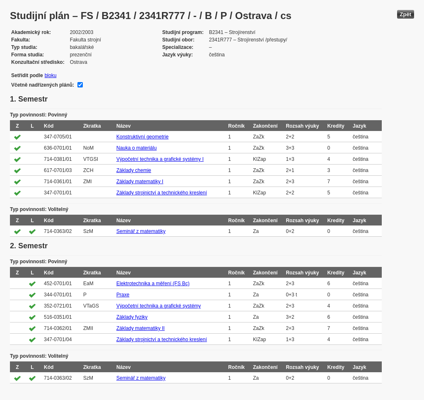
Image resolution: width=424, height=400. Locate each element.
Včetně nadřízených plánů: (42, 85)
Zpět (405, 14)
